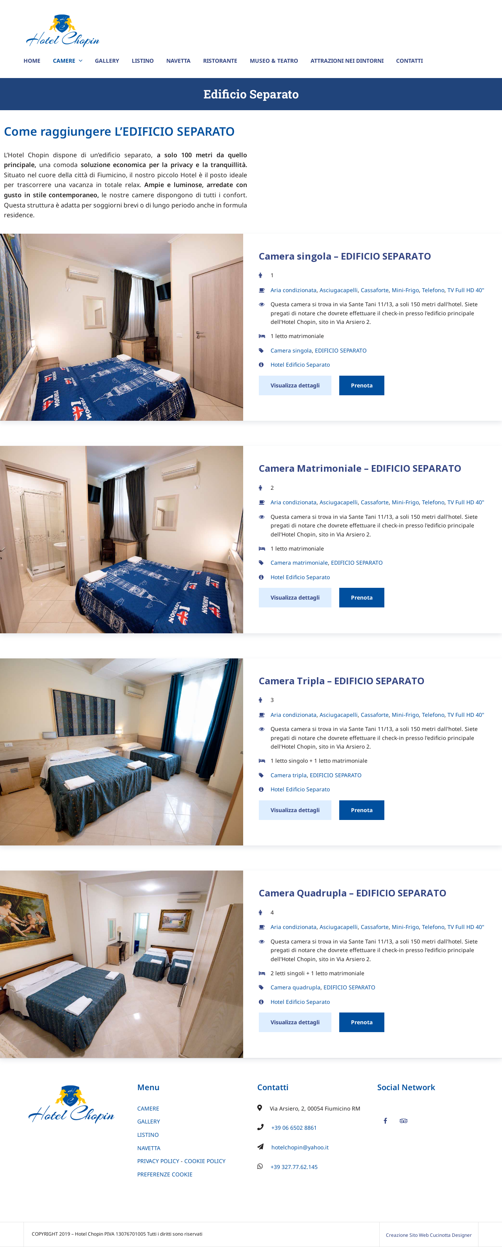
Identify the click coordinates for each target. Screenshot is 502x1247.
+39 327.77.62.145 (294, 1167)
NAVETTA (178, 60)
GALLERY (107, 60)
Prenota (362, 385)
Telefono (433, 290)
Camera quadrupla (295, 987)
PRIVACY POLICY (158, 1161)
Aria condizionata (293, 290)
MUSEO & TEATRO (274, 60)
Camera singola (291, 350)
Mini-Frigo (405, 290)
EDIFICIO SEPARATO (341, 350)
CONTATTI (409, 60)
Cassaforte (375, 290)
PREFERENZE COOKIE (165, 1174)
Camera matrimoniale (299, 562)
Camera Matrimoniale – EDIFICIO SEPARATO (360, 468)
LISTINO (143, 60)
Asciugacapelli (339, 290)
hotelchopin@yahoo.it (300, 1147)
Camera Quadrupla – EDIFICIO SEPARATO (352, 892)
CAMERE (64, 60)
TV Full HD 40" (465, 290)
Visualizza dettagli (295, 385)
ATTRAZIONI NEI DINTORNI (347, 60)
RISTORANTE (220, 60)
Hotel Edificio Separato (300, 364)
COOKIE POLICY (205, 1161)
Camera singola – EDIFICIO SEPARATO (345, 255)
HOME (32, 60)
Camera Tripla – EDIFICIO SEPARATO (341, 680)
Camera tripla (289, 775)
